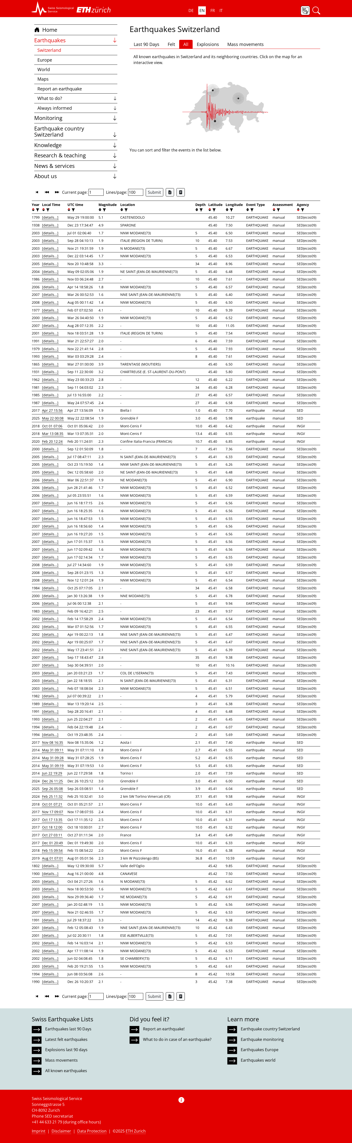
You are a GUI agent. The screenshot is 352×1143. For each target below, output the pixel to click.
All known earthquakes (66, 1070)
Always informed (77, 108)
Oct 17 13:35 (52, 819)
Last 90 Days (146, 44)
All (185, 44)
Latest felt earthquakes (66, 1039)
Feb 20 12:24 (52, 441)
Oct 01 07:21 (52, 804)
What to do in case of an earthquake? (177, 1039)
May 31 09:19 (53, 765)
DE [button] (191, 10)
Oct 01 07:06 (52, 426)
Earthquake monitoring (262, 1039)
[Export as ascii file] (180, 192)
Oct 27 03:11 (52, 835)
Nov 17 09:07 (52, 811)
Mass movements (245, 44)
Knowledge (75, 145)
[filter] (37, 209)
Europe (44, 60)
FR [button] (212, 10)
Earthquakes (75, 40)
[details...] (50, 217)
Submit (154, 192)
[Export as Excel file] (170, 192)
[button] (53, 8)
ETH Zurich (136, 1131)
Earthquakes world (258, 1060)
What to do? (77, 98)
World (43, 69)
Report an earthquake (59, 89)
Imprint (38, 1131)
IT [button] (221, 10)
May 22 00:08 (53, 418)
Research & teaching (75, 155)
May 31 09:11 (53, 750)
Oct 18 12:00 (52, 827)
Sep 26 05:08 (52, 788)
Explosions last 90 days (66, 1049)
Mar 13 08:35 (52, 433)
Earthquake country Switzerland (75, 132)
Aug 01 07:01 (52, 858)
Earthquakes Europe (259, 1049)
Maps (43, 79)
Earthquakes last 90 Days (68, 1029)
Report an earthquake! (164, 1029)
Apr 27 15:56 (52, 410)
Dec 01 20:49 (52, 843)
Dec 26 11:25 (52, 781)
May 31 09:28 (53, 757)
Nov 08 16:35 (52, 742)
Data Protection (92, 1131)
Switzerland (49, 50)
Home (45, 29)
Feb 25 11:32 (52, 796)
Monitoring (75, 118)
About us (75, 176)
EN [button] (202, 10)
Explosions (208, 44)
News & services (75, 166)
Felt (171, 44)
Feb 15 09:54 (52, 850)
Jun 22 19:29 (52, 773)
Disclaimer (61, 1131)
